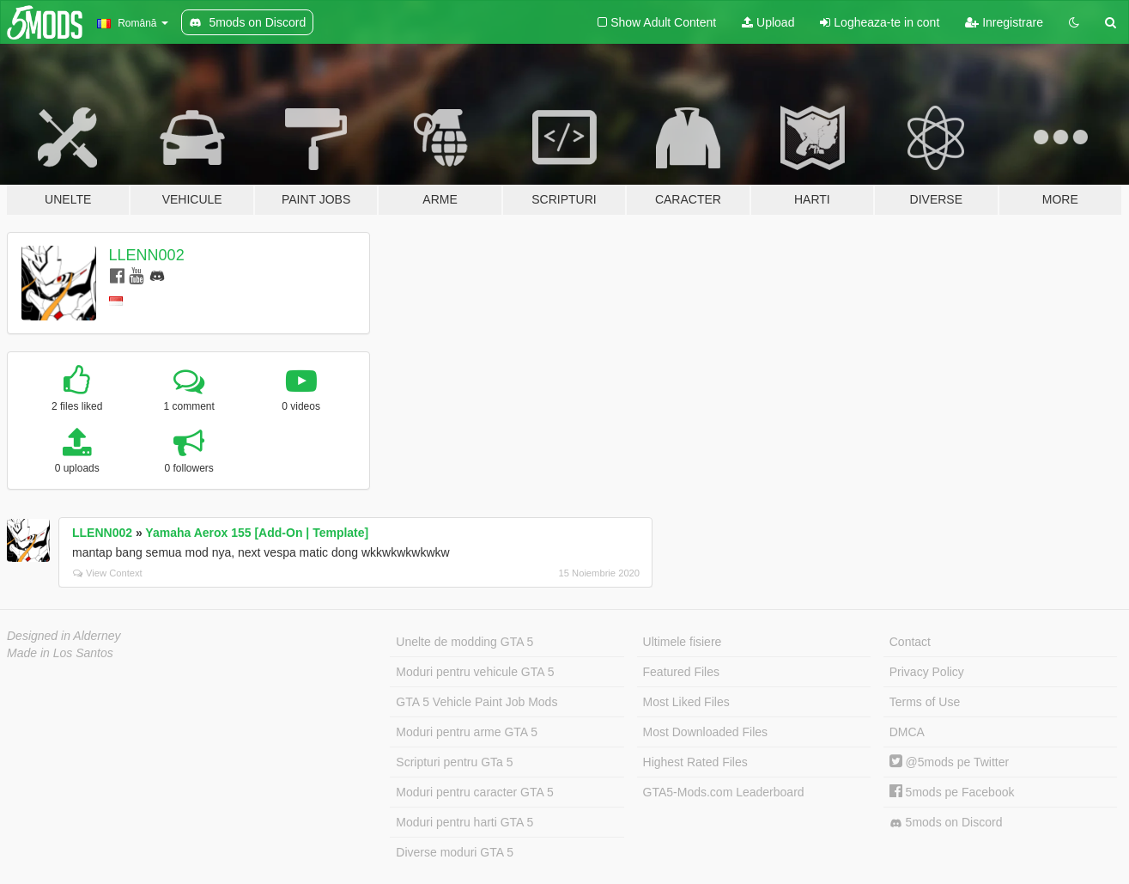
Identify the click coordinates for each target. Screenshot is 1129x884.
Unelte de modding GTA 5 (464, 642)
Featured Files (681, 672)
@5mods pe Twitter (949, 762)
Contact (910, 642)
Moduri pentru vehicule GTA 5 (475, 672)
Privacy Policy (926, 672)
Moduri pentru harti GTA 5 (464, 822)
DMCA (907, 732)
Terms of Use (924, 702)
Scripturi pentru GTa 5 (454, 762)
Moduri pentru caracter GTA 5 (474, 792)
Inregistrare (1004, 22)
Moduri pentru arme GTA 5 (466, 732)
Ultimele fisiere (682, 642)
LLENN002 (147, 255)
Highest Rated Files (695, 762)
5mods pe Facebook (952, 792)
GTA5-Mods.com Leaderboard (723, 792)
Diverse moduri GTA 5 (454, 852)
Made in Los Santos (60, 653)
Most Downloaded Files (705, 732)
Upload (768, 22)
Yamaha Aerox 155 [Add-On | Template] (256, 533)
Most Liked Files (686, 702)
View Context (108, 573)
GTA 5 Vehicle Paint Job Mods (476, 702)
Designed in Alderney (64, 636)
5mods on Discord (946, 822)
